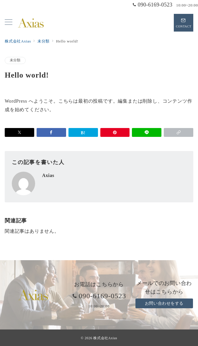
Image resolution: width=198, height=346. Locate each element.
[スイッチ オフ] (183, 22)
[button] (178, 132)
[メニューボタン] (8, 22)
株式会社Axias (105, 338)
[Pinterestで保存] (115, 132)
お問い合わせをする (164, 303)
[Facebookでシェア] (51, 132)
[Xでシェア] (19, 132)
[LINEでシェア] (146, 132)
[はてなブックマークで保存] (83, 132)
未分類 (15, 60)
